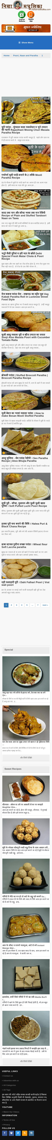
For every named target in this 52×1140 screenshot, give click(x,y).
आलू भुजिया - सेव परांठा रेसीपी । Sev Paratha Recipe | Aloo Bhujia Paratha (25, 459)
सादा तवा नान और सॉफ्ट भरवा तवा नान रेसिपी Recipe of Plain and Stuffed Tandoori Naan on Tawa (24, 215)
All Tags (6, 1090)
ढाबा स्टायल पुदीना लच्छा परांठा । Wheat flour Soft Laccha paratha (24, 545)
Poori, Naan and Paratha (25, 55)
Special (8, 649)
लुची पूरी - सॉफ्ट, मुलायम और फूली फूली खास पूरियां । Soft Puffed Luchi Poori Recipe (24, 504)
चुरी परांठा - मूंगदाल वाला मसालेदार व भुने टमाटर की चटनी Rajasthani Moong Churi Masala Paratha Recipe (26, 130)
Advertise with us (11, 1081)
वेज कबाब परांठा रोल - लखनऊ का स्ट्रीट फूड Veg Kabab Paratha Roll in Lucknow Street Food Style (25, 297)
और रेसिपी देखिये (26, 758)
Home (7, 55)
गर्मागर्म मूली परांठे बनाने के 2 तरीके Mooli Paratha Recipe (22, 176)
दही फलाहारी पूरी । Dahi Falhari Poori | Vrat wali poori (25, 583)
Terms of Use (9, 1120)
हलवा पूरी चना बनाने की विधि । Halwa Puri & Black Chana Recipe (24, 525)
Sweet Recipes (12, 769)
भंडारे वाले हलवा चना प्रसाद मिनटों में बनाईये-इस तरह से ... (25, 1048)
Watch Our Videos (11, 1112)
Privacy (6, 1125)
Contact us (8, 1076)
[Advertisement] (26, 79)
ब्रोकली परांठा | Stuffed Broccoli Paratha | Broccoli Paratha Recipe (25, 376)
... (32, 605)
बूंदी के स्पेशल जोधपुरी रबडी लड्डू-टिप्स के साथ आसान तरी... (25, 847)
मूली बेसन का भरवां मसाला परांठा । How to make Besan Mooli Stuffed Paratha (23, 414)
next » (45, 605)
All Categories (9, 1085)
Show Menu (26, 42)
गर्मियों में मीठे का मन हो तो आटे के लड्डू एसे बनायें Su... (24, 896)
